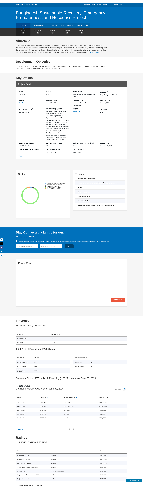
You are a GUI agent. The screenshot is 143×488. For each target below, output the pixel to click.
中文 (121, 4)
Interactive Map (118, 300)
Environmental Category (54, 143)
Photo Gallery (82, 25)
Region (75, 109)
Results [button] (82, 32)
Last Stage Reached (53, 149)
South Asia (76, 111)
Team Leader (77, 91)
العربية (110, 4)
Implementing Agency (54, 109)
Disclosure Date (51, 100)
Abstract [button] (23, 32)
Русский (116, 4)
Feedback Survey (134, 480)
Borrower (104, 92)
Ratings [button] (67, 32)
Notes (21, 156)
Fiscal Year (104, 109)
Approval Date (78, 100)
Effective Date (105, 100)
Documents (52, 25)
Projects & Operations (31, 4)
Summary (23, 25)
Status (48, 91)
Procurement (38, 25)
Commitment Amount (26, 143)
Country (22, 100)
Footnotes (19, 430)
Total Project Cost (26, 109)
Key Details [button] (38, 32)
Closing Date (104, 143)
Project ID (22, 91)
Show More (94, 52)
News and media (67, 25)
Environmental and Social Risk (83, 143)
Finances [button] (52, 32)
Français (105, 4)
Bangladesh (22, 103)
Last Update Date (79, 149)
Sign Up (69, 246)
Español (99, 4)
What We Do (19, 4)
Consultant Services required (29, 149)
